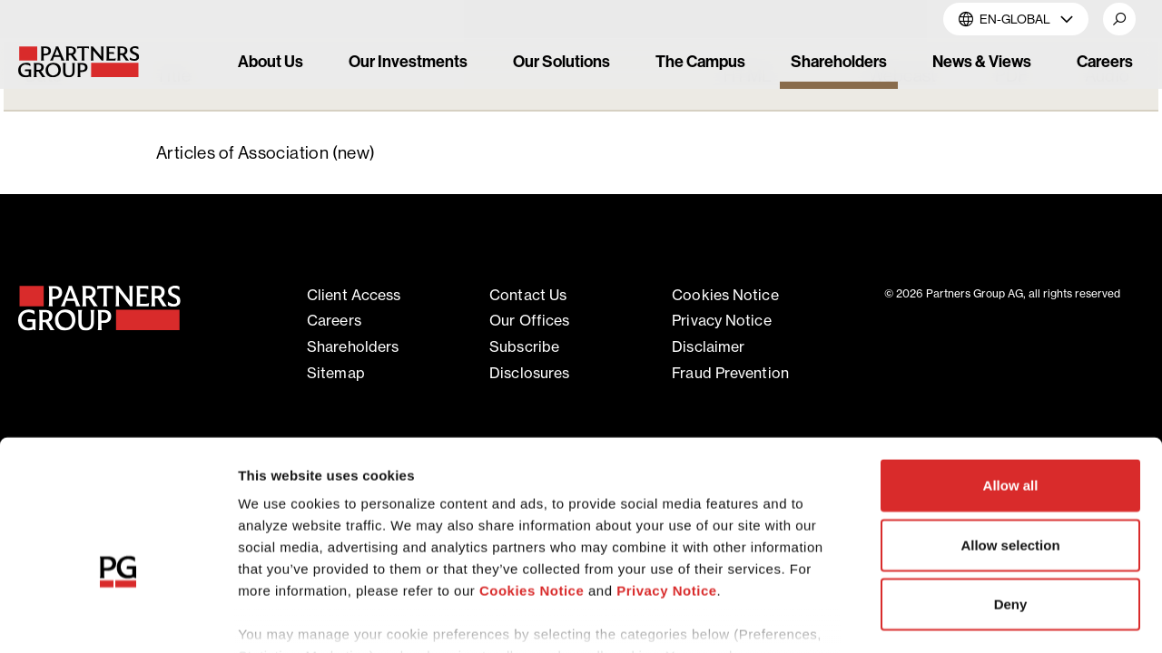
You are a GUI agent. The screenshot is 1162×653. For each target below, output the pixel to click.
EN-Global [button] (1016, 19)
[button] (1119, 19)
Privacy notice (721, 320)
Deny (1011, 494)
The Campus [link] (700, 61)
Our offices (529, 320)
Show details (953, 617)
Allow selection (1009, 435)
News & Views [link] (981, 61)
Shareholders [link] (839, 61)
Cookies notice (725, 295)
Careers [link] (1105, 61)
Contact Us (527, 295)
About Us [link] (270, 61)
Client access (353, 295)
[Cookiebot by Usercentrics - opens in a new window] (117, 617)
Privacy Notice (666, 481)
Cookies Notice (531, 481)
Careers (334, 320)
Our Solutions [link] (561, 61)
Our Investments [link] (408, 61)
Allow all (1011, 376)
